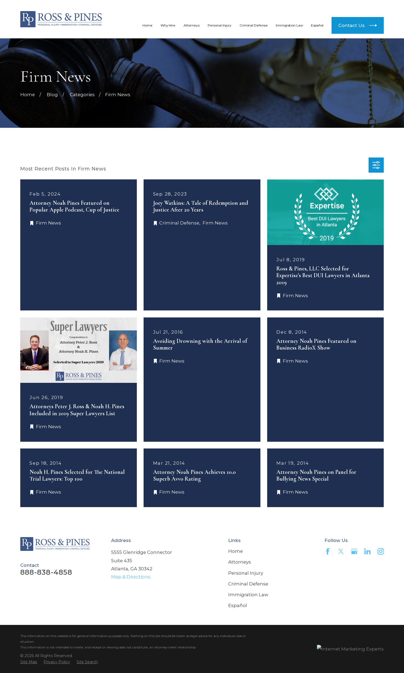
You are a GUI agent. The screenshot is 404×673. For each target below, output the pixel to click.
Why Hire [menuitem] (168, 25)
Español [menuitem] (317, 25)
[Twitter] (341, 551)
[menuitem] (28, 662)
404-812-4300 (348, 6)
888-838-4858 (268, 6)
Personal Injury (245, 573)
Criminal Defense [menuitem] (254, 25)
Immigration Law (248, 594)
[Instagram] (380, 551)
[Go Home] (27, 94)
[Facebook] (327, 551)
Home (235, 551)
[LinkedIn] (367, 551)
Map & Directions (130, 577)
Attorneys (239, 562)
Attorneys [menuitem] (192, 25)
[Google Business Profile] (354, 551)
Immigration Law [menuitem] (289, 25)
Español (237, 605)
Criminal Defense (248, 584)
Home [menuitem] (148, 25)
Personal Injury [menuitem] (219, 25)
